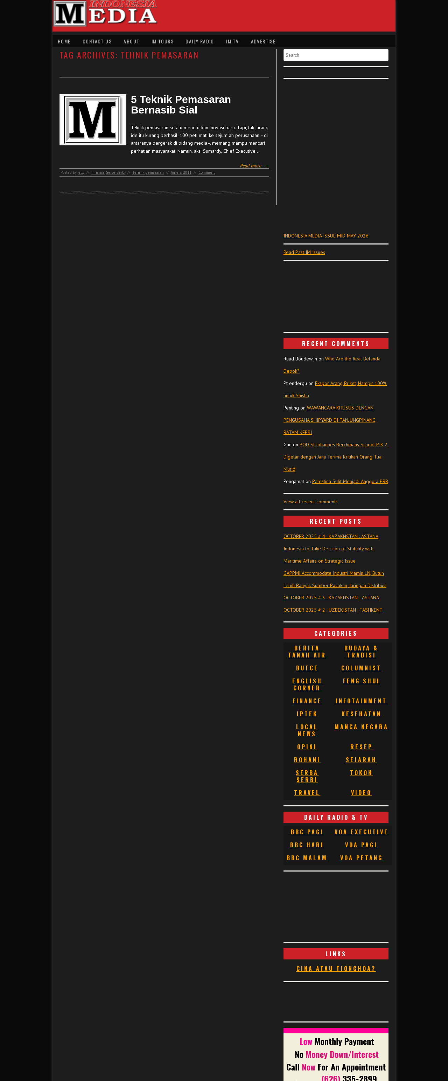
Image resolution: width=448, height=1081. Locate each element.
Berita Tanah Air (307, 651)
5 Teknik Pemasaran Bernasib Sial (181, 104)
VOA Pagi (361, 845)
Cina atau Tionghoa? (336, 968)
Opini (307, 747)
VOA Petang (361, 858)
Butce (307, 668)
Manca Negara (361, 727)
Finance (98, 172)
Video (361, 793)
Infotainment (361, 701)
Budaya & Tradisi (361, 651)
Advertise (263, 41)
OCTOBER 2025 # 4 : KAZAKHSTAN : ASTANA (331, 536)
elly (81, 172)
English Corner (307, 684)
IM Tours (163, 41)
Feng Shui (361, 681)
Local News (307, 730)
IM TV (232, 41)
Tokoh (361, 773)
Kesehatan (362, 714)
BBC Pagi (307, 832)
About (131, 41)
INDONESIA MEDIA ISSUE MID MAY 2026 (326, 236)
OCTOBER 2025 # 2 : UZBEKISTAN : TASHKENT (333, 610)
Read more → (253, 166)
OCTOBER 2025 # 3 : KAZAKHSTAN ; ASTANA (331, 597)
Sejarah (361, 760)
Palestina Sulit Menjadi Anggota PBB (350, 481)
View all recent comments (311, 501)
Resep (361, 747)
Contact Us (97, 41)
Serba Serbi (115, 172)
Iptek (307, 714)
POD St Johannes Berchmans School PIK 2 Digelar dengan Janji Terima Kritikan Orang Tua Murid (335, 456)
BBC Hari (307, 845)
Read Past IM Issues (304, 252)
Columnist (361, 668)
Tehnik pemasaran (148, 172)
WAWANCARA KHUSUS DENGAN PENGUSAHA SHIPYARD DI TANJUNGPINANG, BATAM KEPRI (330, 420)
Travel (307, 793)
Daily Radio (200, 41)
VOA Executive (361, 832)
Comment (206, 172)
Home (64, 41)
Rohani (307, 760)
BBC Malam (307, 858)
